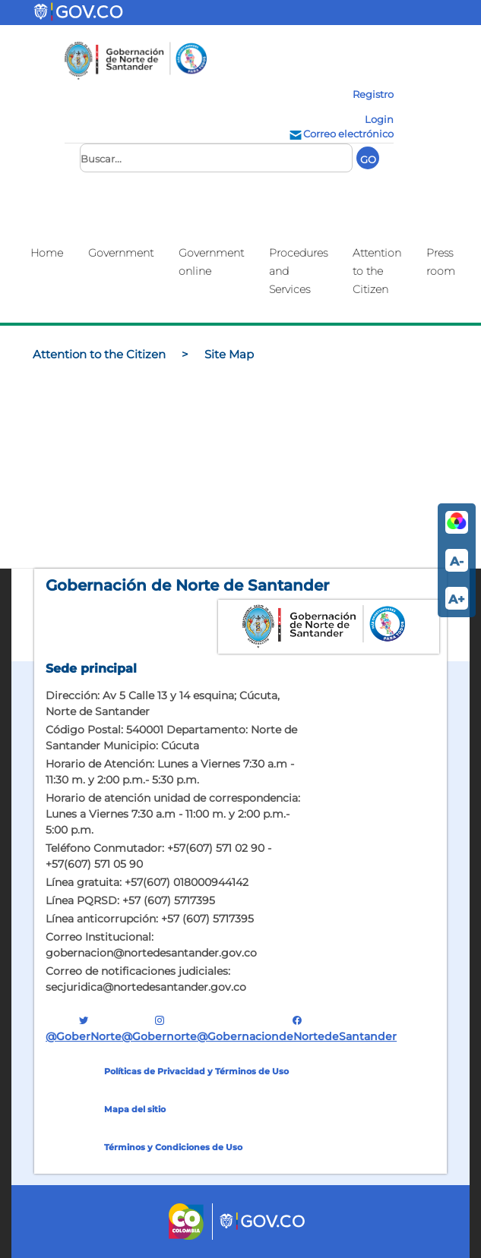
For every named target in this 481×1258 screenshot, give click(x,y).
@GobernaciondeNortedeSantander (297, 1028)
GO (368, 159)
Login (379, 119)
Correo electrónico (341, 134)
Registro (373, 94)
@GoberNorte (84, 1028)
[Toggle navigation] (161, 12)
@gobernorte (159, 1028)
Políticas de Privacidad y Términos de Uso (196, 1071)
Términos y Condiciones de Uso (173, 1147)
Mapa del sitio (135, 1109)
